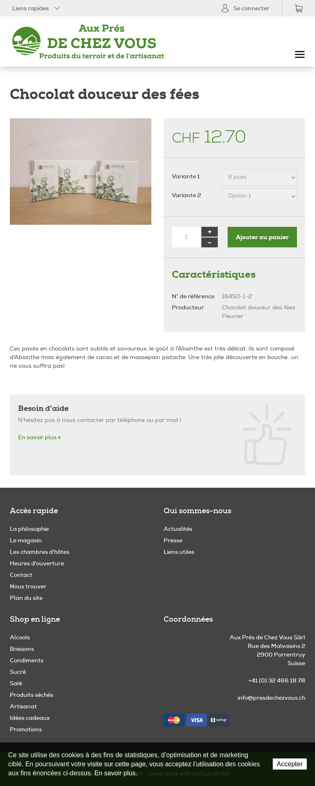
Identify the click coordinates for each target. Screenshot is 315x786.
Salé (16, 683)
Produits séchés (31, 694)
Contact (21, 575)
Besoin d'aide (43, 408)
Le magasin (26, 540)
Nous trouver (28, 586)
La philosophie (29, 528)
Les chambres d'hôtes (39, 552)
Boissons (22, 648)
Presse (173, 540)
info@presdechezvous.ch (271, 697)
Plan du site (26, 598)
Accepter (290, 764)
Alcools (20, 637)
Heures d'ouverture (37, 563)
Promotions (26, 729)
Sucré (18, 671)
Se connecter (245, 8)
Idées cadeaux (30, 717)
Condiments (26, 660)
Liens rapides (36, 8)
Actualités (178, 528)
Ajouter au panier (262, 237)
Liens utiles (179, 552)
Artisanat (23, 706)
